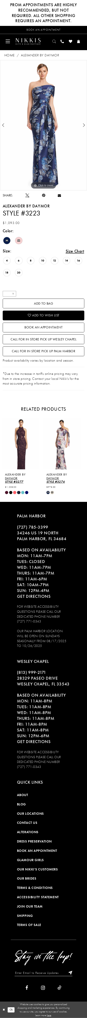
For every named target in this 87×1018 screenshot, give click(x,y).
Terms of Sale (29, 925)
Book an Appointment (43, 327)
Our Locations (30, 814)
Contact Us (27, 823)
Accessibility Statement (38, 897)
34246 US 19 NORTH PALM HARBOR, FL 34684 (41, 535)
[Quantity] (9, 294)
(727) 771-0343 (29, 621)
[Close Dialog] (4, 1010)
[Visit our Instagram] (43, 987)
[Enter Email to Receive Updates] (43, 973)
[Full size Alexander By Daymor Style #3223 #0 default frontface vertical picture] (43, 125)
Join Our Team (30, 906)
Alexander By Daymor (40, 55)
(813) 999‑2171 (31, 672)
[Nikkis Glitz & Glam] (28, 41)
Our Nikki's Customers (37, 869)
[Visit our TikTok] (60, 987)
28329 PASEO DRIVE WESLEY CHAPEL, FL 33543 (43, 681)
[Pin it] (43, 195)
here (49, 1015)
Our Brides (26, 878)
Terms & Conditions (35, 888)
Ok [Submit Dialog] (11, 1009)
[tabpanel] (43, 125)
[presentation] (22, 443)
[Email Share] (59, 195)
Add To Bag (43, 303)
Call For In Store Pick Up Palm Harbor (43, 351)
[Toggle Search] (54, 41)
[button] (8, 41)
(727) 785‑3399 (32, 527)
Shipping (25, 916)
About (22, 795)
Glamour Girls (30, 860)
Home (9, 55)
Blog (21, 804)
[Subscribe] (68, 973)
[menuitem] (8, 41)
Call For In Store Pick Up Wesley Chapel (43, 339)
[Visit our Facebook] (26, 987)
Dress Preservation (34, 841)
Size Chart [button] (75, 251)
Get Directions (34, 596)
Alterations (28, 832)
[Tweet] (27, 195)
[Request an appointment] (43, 30)
